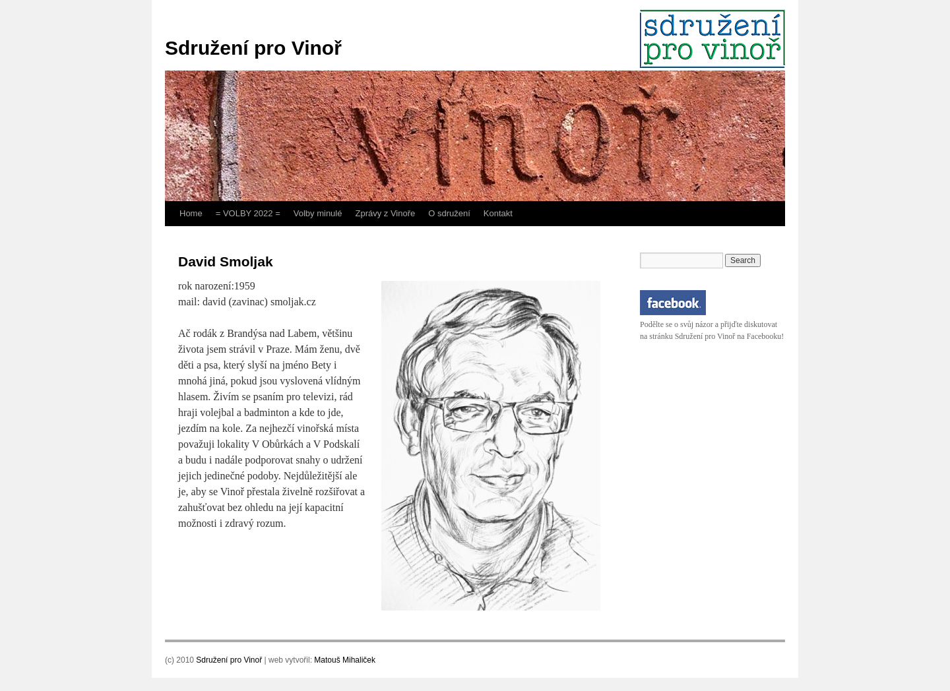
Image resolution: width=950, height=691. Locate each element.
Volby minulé (318, 213)
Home (191, 213)
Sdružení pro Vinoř (253, 48)
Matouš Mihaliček (344, 660)
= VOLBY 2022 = (248, 213)
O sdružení (449, 213)
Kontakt (498, 213)
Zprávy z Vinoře (385, 213)
